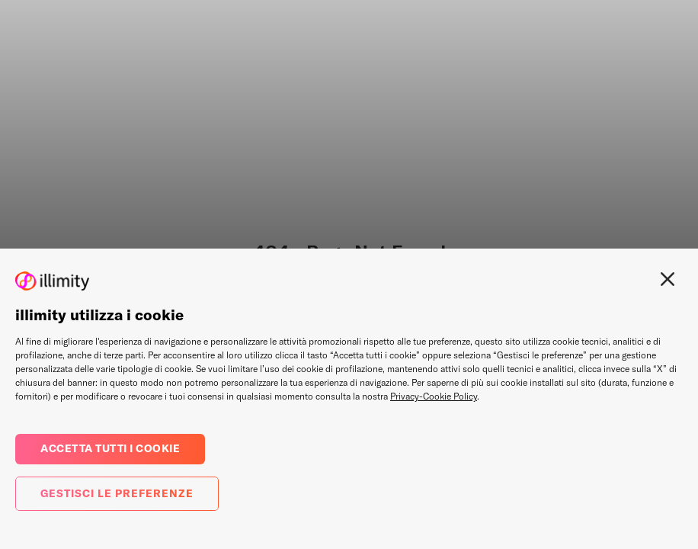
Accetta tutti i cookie (110, 448)
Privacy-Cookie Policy (433, 396)
